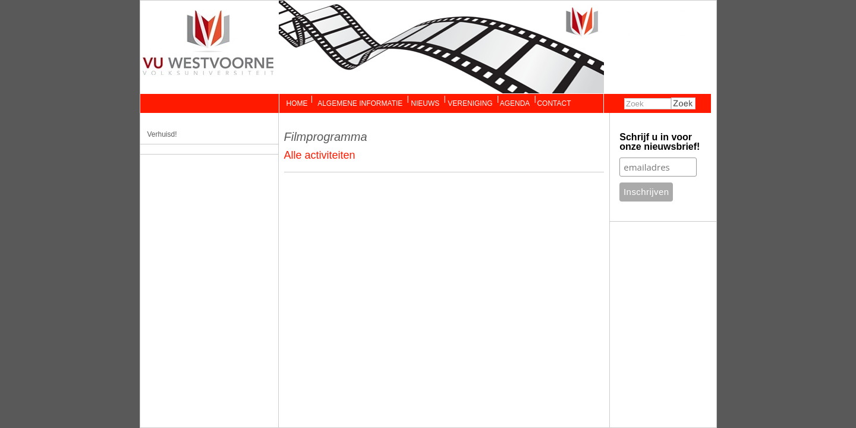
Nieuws (425, 103)
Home (297, 103)
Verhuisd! (162, 134)
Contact (554, 103)
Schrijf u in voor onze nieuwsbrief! (659, 142)
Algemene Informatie (359, 103)
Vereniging (470, 103)
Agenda (515, 103)
